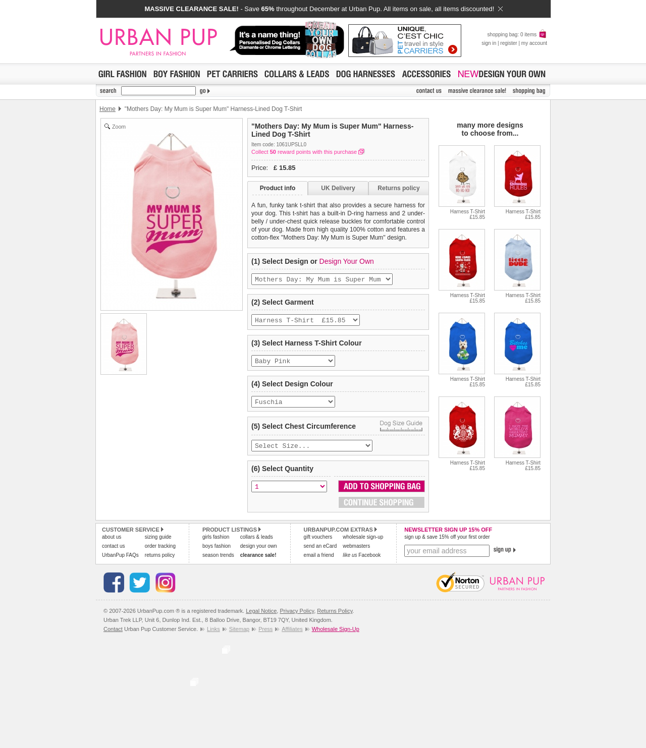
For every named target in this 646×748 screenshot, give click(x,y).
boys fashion (216, 553)
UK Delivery (338, 188)
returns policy (160, 562)
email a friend (319, 562)
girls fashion (215, 544)
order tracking (160, 553)
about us (111, 544)
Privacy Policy (297, 618)
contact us (113, 553)
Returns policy (398, 188)
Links (213, 636)
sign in (488, 43)
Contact (113, 636)
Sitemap (239, 636)
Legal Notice (261, 618)
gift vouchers (318, 544)
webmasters (356, 553)
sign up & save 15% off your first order (447, 544)
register (508, 43)
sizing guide (158, 544)
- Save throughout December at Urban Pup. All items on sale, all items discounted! (323, 9)
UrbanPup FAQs (120, 562)
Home (107, 108)
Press (265, 636)
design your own (258, 553)
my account (534, 43)
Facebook (362, 562)
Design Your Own (346, 261)
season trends (218, 562)
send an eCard (320, 553)
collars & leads (256, 544)
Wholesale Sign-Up (335, 636)
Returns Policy (334, 618)
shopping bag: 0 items (517, 34)
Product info (278, 188)
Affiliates (292, 636)
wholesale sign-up (363, 544)
